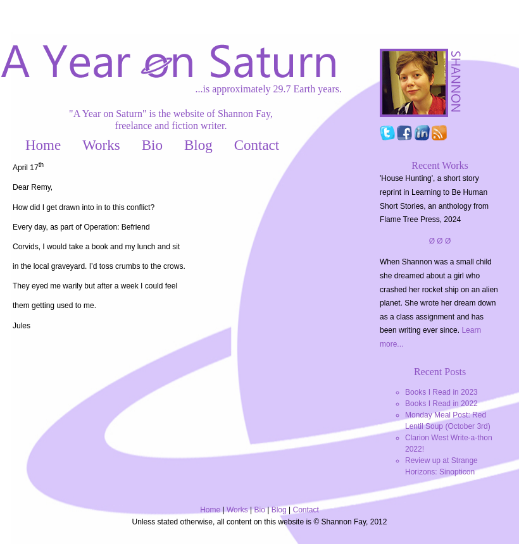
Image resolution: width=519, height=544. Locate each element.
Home (43, 145)
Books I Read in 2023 (441, 392)
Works (101, 145)
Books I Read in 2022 (441, 403)
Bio (152, 145)
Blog (198, 145)
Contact (257, 145)
